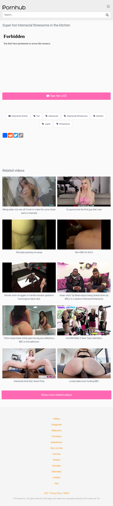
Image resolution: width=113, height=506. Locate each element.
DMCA (66, 493)
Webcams (56, 430)
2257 (46, 493)
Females (56, 465)
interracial (51, 116)
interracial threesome (75, 116)
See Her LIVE (56, 96)
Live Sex (57, 454)
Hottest (56, 459)
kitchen (98, 116)
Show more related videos (56, 395)
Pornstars (56, 436)
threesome (63, 124)
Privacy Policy (56, 493)
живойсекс (56, 442)
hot (36, 116)
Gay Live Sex (56, 448)
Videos (56, 418)
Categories (56, 424)
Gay (56, 483)
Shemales (56, 471)
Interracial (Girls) (18, 116)
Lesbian (56, 477)
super (46, 124)
